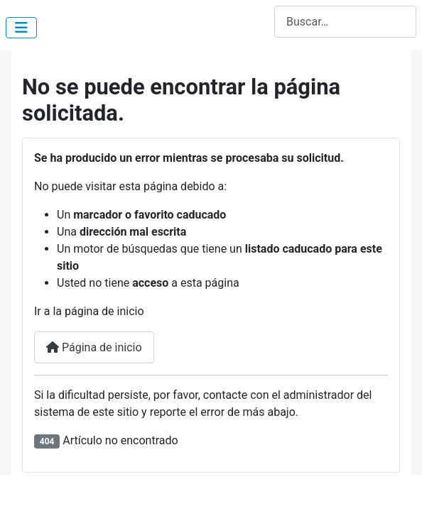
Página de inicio (94, 347)
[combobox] (345, 22)
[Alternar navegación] (21, 27)
